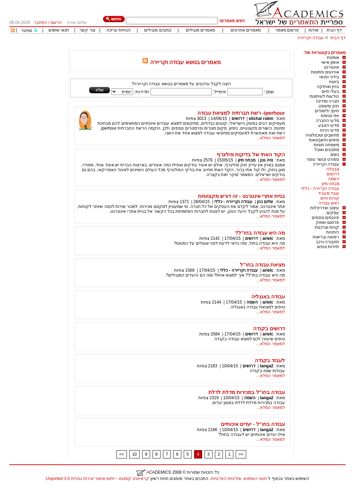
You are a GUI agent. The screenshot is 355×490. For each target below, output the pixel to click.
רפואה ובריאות (326, 237)
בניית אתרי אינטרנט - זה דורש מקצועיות (241, 196)
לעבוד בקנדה (270, 360)
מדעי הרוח (329, 130)
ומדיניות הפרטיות (226, 478)
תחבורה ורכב (327, 241)
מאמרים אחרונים (246, 30)
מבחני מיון (330, 183)
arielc (267, 238)
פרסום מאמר (287, 30)
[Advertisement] (219, 47)
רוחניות (332, 232)
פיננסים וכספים (325, 217)
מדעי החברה (327, 120)
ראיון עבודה (329, 203)
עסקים (333, 212)
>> (241, 454)
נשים (334, 154)
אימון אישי (330, 62)
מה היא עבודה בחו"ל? (260, 233)
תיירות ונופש (328, 246)
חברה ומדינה (327, 101)
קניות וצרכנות (327, 227)
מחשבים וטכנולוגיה (322, 135)
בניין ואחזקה (328, 86)
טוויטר (26, 30)
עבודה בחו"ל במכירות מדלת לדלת (246, 392)
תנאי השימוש (255, 478)
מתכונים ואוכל (326, 149)
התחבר (40, 22)
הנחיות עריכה (118, 30)
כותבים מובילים (157, 30)
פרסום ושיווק (327, 222)
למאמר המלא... (271, 137)
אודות (314, 30)
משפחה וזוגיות (326, 144)
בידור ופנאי (329, 77)
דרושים (333, 174)
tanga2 (267, 366)
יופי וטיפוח (330, 115)
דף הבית (334, 30)
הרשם (56, 22)
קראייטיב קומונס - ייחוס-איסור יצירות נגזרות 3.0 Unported (97, 478)
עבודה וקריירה (310, 37)
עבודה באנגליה (268, 296)
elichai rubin (261, 118)
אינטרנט (331, 67)
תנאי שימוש (59, 30)
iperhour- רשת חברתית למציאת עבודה (241, 113)
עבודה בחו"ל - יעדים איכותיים (253, 424)
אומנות (333, 57)
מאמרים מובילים (200, 30)
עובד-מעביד (328, 193)
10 (134, 454)
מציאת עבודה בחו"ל (262, 265)
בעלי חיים (330, 91)
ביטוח (334, 81)
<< (121, 454)
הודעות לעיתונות (324, 96)
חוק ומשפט (329, 106)
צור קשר (87, 30)
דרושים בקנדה (269, 328)
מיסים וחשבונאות (324, 140)
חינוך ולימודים (327, 110)
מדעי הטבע (328, 125)
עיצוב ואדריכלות (324, 207)
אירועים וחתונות (325, 72)
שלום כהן (265, 201)
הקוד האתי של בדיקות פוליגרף (251, 154)
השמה (333, 178)
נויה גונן (266, 160)
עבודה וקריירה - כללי (320, 188)
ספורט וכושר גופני (323, 159)
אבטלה (332, 169)
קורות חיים (329, 198)
